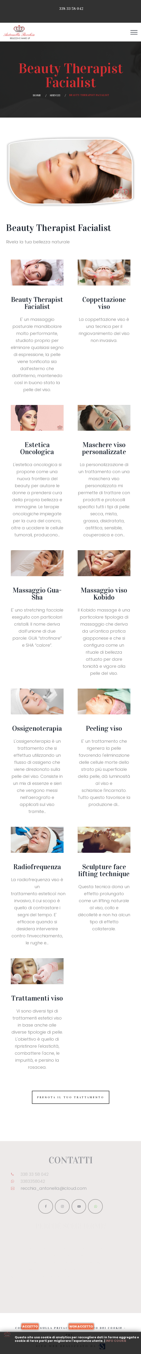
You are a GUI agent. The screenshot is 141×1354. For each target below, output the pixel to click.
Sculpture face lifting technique (104, 870)
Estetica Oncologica (37, 448)
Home (37, 95)
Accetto (30, 1326)
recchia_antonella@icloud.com (54, 1190)
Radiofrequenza (37, 867)
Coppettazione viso (104, 303)
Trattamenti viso (37, 998)
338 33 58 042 (71, 8)
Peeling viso (104, 728)
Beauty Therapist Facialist (37, 303)
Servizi (55, 95)
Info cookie (116, 1341)
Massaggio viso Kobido (104, 593)
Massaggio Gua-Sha (37, 593)
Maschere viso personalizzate (104, 448)
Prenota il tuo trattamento (70, 1097)
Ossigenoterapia (37, 728)
